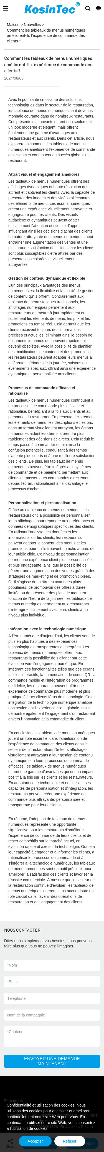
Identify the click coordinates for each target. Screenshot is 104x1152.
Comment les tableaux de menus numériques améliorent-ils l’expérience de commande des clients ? (46, 35)
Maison (13, 24)
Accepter (35, 1141)
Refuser (70, 1141)
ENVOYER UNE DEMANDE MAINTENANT (52, 1061)
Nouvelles (32, 24)
